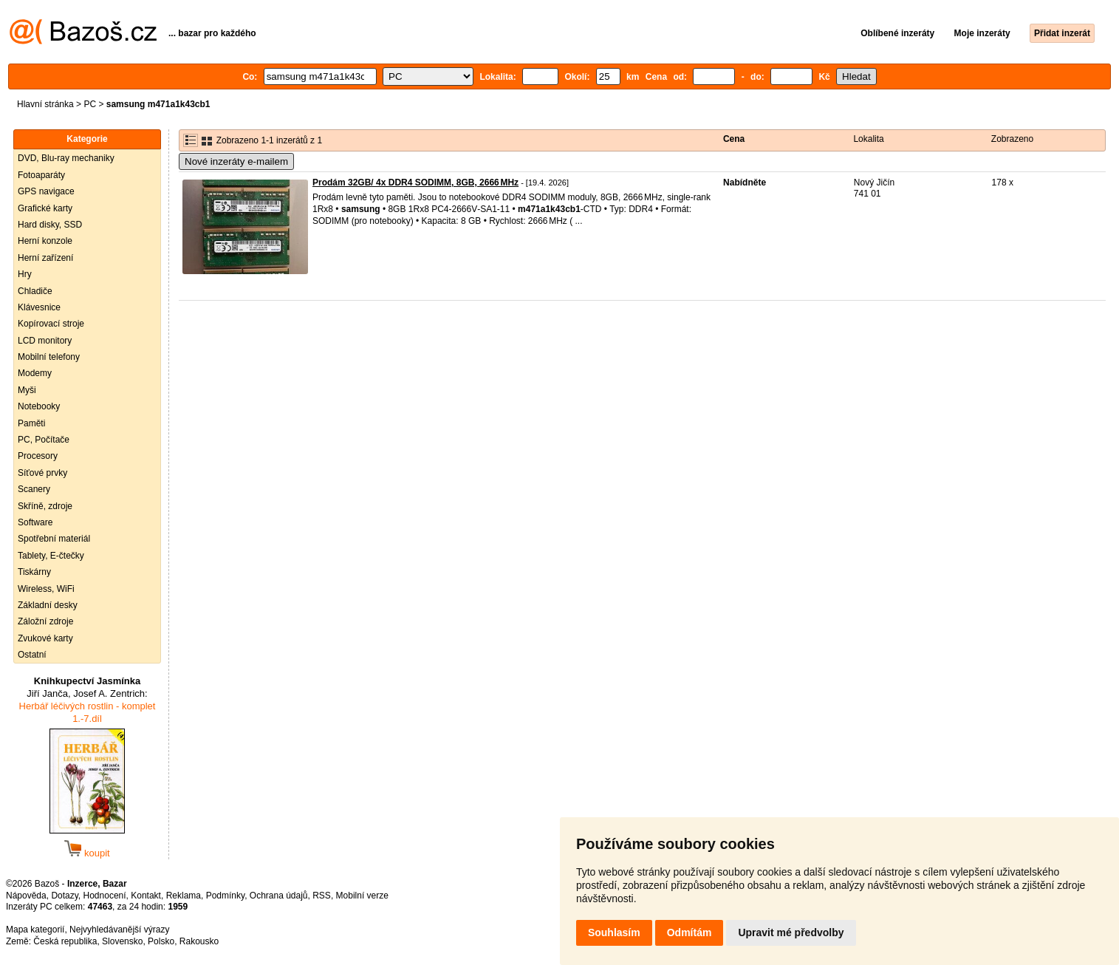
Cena (734, 139)
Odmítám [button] (689, 932)
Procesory (38, 456)
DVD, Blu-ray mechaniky (66, 158)
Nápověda (26, 895)
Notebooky (39, 406)
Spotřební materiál (54, 538)
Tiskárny (34, 572)
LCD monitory (45, 340)
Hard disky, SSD (50, 224)
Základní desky (48, 605)
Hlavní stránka (45, 104)
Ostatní (32, 654)
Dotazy (64, 895)
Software (35, 522)
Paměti (31, 423)
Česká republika (65, 941)
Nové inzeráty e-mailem (236, 161)
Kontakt (146, 895)
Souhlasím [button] (614, 932)
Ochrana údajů (279, 895)
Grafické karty (45, 208)
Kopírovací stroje (51, 323)
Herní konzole (45, 241)
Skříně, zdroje (45, 506)
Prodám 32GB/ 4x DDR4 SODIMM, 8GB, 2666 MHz (415, 182)
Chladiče (35, 291)
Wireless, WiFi (46, 589)
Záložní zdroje (45, 621)
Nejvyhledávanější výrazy (119, 929)
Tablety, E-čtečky (51, 555)
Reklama (183, 895)
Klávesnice (39, 307)
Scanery (34, 489)
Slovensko (122, 941)
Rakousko (199, 941)
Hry (25, 274)
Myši (27, 390)
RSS (321, 895)
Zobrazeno (1012, 139)
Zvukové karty (45, 638)
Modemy (35, 373)
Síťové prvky (42, 473)
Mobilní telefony (49, 357)
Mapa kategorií (35, 929)
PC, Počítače (43, 439)
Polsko (161, 941)
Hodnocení (104, 895)
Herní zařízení (45, 258)
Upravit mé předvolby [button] (790, 932)
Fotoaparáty (41, 175)
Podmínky (225, 895)
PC (89, 104)
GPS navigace (46, 191)
